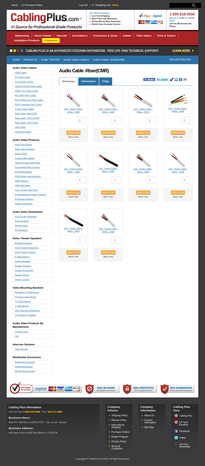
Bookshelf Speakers (23, 243)
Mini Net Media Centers (25, 371)
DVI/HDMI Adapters (23, 172)
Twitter (182, 437)
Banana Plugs (21, 154)
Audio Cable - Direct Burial (26, 123)
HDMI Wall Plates (22, 186)
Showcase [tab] (68, 81)
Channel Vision (21, 332)
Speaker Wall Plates (24, 204)
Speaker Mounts (22, 275)
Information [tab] (89, 81)
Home (14, 5)
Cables (127, 35)
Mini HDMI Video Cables (25, 95)
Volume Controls (22, 280)
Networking (22, 35)
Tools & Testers (166, 35)
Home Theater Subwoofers (26, 248)
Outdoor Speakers (23, 261)
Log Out (83, 5)
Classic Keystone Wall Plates (27, 163)
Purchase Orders (34, 5)
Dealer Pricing (180, 59)
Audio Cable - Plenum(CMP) (27, 118)
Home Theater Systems (25, 252)
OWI (17, 336)
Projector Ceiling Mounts (25, 297)
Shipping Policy (119, 415)
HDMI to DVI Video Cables (26, 91)
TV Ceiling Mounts (23, 301)
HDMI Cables (20, 73)
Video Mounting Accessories (27, 311)
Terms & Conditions (117, 447)
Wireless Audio (21, 226)
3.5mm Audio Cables (24, 82)
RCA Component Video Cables (28, 105)
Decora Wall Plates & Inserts (27, 167)
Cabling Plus (185, 415)
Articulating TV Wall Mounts (27, 292)
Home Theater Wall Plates (26, 190)
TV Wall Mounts (22, 306)
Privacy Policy (118, 441)
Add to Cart (74, 132)
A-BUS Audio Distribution (26, 217)
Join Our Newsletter (184, 445)
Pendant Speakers (23, 266)
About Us (149, 415)
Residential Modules (24, 367)
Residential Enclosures (25, 362)
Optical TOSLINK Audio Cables (28, 86)
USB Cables (20, 127)
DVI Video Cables (22, 77)
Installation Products (26, 40)
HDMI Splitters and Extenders (28, 176)
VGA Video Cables (23, 132)
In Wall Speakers (22, 257)
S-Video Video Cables (24, 109)
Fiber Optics (143, 35)
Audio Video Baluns (23, 145)
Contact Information (150, 421)
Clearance (51, 40)
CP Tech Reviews (183, 423)
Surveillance (79, 35)
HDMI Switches (21, 181)
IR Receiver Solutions (24, 199)
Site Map (149, 427)
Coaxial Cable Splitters (25, 158)
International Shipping (117, 426)
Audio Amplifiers (22, 221)
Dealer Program (119, 436)
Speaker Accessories (24, 270)
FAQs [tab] (105, 81)
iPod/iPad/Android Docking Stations (30, 195)
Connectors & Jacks (105, 35)
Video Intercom (21, 349)
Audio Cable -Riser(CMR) (26, 114)
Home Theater (43, 35)
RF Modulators (21, 230)
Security (62, 35)
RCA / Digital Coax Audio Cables (29, 100)
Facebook (184, 431)
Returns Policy (119, 420)
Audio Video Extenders (25, 149)
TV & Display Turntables (25, 315)
